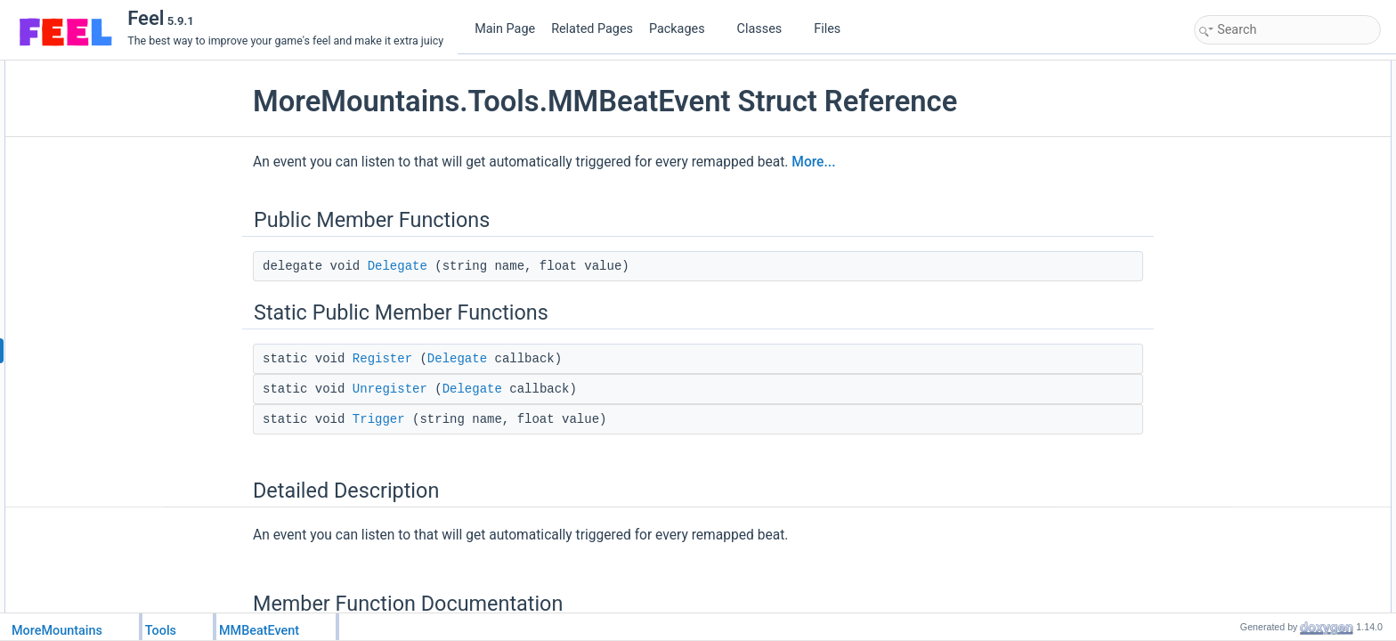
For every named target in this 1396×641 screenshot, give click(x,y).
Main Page (505, 29)
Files (834, 29)
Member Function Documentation (1278, 207)
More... (813, 162)
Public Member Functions (1259, 70)
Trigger (379, 419)
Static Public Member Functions (1274, 109)
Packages (683, 29)
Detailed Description (1247, 188)
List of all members (1244, 305)
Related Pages (592, 29)
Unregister (390, 389)
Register (382, 359)
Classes (766, 29)
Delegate (397, 266)
